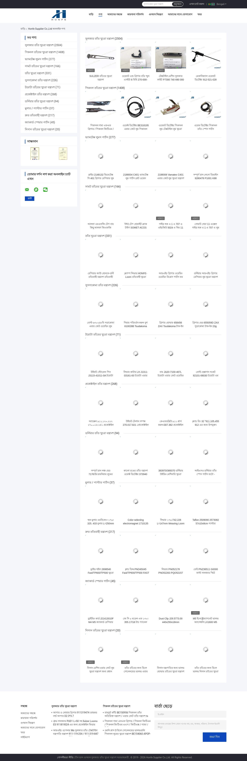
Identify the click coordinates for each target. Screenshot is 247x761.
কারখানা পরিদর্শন (135, 14)
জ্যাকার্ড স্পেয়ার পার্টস (37, 122)
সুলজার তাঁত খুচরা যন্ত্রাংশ (39, 45)
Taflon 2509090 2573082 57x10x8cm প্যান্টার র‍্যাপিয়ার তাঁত (205, 523)
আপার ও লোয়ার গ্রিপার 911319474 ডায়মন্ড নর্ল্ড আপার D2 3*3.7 (75, 714)
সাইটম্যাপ (25, 737)
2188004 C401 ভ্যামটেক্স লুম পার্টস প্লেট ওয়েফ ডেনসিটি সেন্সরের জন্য (135, 178)
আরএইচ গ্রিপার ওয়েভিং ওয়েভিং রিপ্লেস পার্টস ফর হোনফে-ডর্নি (170, 277)
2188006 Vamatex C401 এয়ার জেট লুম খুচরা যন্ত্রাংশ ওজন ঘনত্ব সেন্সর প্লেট (170, 178)
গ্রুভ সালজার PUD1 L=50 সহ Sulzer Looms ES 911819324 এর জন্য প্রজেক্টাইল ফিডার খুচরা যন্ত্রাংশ (75, 723)
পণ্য (100, 14)
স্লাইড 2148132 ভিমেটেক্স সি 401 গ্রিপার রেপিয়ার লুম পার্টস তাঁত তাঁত (100, 178)
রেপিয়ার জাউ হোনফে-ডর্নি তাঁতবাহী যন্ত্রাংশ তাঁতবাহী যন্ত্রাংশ (101, 277)
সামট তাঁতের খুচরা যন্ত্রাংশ (39, 66)
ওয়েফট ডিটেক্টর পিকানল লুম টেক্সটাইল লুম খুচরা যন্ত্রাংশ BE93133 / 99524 (170, 129)
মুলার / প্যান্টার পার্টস (37, 108)
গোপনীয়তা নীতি (65, 757)
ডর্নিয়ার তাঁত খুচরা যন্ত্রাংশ (39, 101)
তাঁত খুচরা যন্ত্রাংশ (34, 73)
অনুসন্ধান (177, 4)
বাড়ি (91, 14)
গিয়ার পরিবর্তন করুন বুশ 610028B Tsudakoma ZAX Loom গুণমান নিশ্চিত (136, 326)
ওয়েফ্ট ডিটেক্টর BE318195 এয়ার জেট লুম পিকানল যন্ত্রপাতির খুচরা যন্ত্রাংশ (136, 129)
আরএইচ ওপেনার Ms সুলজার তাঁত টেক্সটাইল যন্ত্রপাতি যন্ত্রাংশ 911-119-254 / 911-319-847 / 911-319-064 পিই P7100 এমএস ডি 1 (75, 732)
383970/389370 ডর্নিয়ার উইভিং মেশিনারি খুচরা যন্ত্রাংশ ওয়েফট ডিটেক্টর (170, 474)
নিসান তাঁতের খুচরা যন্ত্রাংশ (39, 129)
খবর (199, 14)
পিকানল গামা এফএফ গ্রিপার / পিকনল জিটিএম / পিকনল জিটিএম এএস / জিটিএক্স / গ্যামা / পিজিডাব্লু (128, 723)
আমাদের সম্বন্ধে (114, 14)
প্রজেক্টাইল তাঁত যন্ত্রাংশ (37, 94)
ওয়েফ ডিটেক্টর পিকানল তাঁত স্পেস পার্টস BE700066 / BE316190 (205, 129)
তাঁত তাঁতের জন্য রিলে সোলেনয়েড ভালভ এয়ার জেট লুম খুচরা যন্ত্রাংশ (136, 671)
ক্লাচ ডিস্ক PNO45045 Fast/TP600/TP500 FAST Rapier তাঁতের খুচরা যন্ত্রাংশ (135, 573)
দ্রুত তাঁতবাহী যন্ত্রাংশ (36, 115)
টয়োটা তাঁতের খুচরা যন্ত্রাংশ (40, 87)
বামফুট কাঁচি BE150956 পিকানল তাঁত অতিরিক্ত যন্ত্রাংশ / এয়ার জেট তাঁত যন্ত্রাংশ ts (126, 714)
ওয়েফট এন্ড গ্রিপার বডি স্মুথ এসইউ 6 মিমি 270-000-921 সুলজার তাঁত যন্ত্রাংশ (135, 80)
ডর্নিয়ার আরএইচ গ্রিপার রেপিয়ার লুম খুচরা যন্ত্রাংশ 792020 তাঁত (205, 277)
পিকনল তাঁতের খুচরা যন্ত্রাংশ (40, 52)
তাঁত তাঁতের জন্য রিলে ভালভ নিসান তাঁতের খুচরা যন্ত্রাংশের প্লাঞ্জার (205, 671)
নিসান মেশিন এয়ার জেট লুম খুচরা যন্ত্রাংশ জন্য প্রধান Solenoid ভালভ (100, 671)
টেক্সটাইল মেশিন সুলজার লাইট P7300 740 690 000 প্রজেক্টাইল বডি (170, 80)
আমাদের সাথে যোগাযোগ (180, 14)
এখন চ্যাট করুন (196, 4)
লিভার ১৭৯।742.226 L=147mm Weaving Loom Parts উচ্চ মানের (170, 523)
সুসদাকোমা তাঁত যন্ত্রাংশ (37, 80)
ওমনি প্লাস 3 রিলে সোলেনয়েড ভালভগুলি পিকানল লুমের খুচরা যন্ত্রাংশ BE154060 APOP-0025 (128, 732)
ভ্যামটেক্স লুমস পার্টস (36, 59)
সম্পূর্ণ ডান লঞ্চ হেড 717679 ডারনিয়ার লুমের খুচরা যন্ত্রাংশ (101, 474)
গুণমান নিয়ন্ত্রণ (156, 14)
